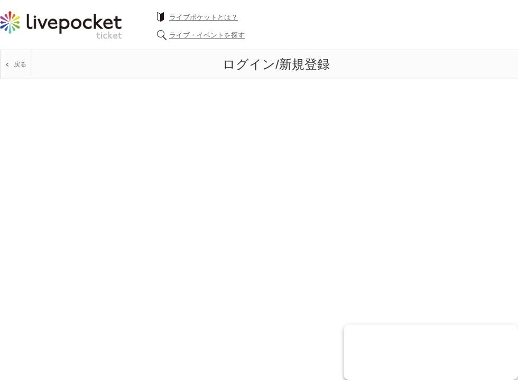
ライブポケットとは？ (203, 17)
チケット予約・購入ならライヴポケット (61, 25)
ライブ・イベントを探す (207, 35)
